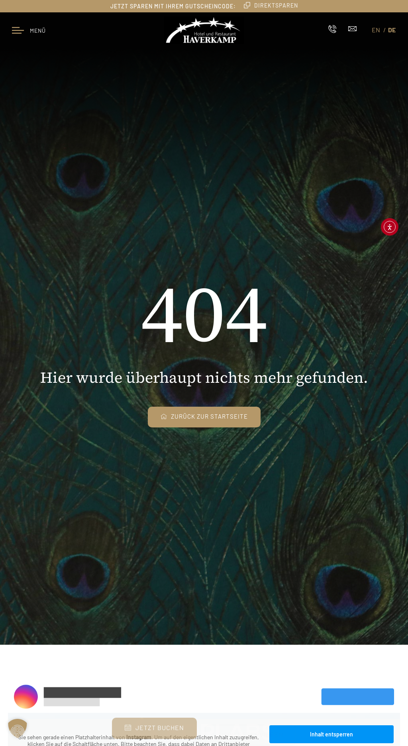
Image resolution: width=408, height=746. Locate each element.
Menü (38, 30)
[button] (17, 728)
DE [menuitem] (392, 29)
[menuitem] (377, 29)
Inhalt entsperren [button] (331, 734)
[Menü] (18, 30)
